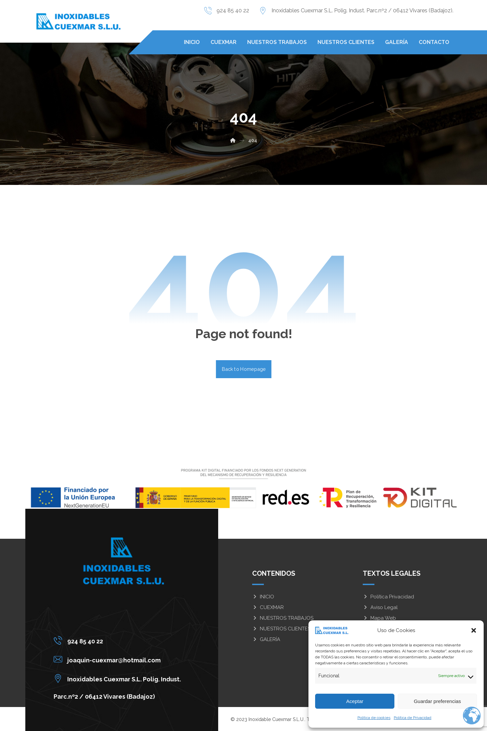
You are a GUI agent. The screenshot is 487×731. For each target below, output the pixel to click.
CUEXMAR (268, 607)
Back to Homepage (243, 369)
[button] (473, 630)
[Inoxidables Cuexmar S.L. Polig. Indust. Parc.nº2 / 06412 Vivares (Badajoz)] (119, 678)
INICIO (263, 597)
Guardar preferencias (437, 701)
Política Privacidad (388, 597)
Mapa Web (379, 618)
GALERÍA (266, 639)
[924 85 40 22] (119, 640)
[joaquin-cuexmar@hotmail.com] (119, 659)
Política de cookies (373, 717)
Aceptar (354, 701)
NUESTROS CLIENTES (281, 629)
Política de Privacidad (412, 717)
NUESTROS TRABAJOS (282, 618)
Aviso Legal (380, 607)
